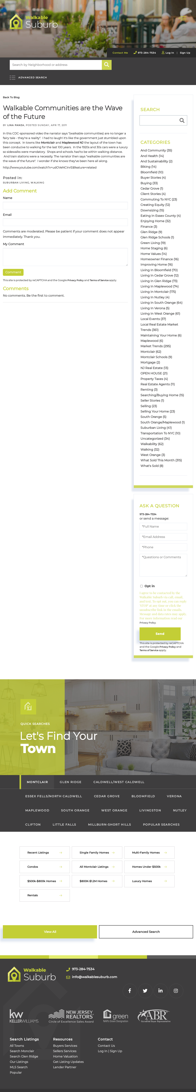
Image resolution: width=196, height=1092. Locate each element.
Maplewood (37, 807)
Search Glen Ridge (24, 1037)
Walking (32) (149, 445)
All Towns (17, 1026)
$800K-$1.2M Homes (93, 877)
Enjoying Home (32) (155, 216)
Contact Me (120, 52)
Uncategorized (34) (155, 434)
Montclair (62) (150, 347)
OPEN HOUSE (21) (153, 369)
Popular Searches (161, 821)
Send (160, 629)
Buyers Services (65, 1026)
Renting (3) (149, 385)
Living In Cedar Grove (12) (159, 271)
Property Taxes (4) (154, 374)
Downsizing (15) (152, 205)
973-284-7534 (147, 52)
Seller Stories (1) (152, 396)
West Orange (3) (152, 450)
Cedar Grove (107, 793)
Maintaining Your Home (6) (160, 330)
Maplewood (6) (151, 336)
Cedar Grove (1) (151, 184)
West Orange (114, 807)
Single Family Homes (94, 849)
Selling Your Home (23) (157, 407)
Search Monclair (22, 1031)
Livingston (150, 807)
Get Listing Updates (68, 1042)
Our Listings (19, 1042)
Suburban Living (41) (156, 423)
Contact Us (106, 1026)
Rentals (32, 892)
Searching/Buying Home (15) (162, 390)
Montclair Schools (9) (156, 352)
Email (7, 210)
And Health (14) (152, 151)
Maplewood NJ (72, 138)
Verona (174, 793)
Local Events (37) (153, 314)
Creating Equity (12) (155, 200)
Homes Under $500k (146, 863)
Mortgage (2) (150, 358)
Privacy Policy (76, 275)
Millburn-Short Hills (109, 821)
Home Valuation (65, 1037)
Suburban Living (16, 178)
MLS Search (19, 1047)
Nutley (180, 807)
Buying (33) (149, 178)
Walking (37, 178)
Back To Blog (13, 92)
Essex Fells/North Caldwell (53, 793)
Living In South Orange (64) (161, 298)
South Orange (75, 807)
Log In (170, 52)
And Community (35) (156, 146)
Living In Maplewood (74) (159, 282)
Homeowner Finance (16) (159, 254)
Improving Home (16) (156, 260)
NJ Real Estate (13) (154, 363)
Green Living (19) (153, 238)
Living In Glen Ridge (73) (158, 276)
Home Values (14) (153, 249)
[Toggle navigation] (182, 17)
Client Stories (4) (153, 189)
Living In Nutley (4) (154, 292)
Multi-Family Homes (146, 849)
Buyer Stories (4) (153, 173)
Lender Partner (64, 1047)
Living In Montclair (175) (158, 287)
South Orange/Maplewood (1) (162, 417)
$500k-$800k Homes (41, 877)
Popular (16, 1053)
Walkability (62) (151, 439)
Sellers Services (64, 1031)
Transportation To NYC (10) (160, 428)
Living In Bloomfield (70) (159, 265)
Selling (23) (148, 401)
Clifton (33, 821)
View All (50, 928)
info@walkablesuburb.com (101, 973)
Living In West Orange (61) (160, 309)
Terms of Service (101, 275)
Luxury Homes (142, 877)
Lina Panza (15, 120)
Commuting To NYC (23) (158, 194)
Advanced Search (28, 75)
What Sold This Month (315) (161, 456)
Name (7, 193)
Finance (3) (148, 222)
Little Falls (64, 821)
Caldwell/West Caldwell (119, 778)
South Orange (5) (153, 412)
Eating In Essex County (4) (160, 211)
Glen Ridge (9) (151, 227)
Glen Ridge (71, 778)
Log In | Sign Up (110, 1031)
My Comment (13, 239)
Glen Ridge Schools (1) (157, 233)
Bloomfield (143, 793)
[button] (107, 65)
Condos (32, 863)
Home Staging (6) (153, 244)
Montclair (48, 138)
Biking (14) (148, 162)
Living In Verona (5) (154, 303)
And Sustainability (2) (156, 157)
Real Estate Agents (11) (157, 379)
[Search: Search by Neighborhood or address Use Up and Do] (56, 65)
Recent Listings (38, 849)
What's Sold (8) (151, 461)
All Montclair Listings (94, 863)
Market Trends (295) (155, 341)
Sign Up (185, 52)
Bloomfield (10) (151, 167)
